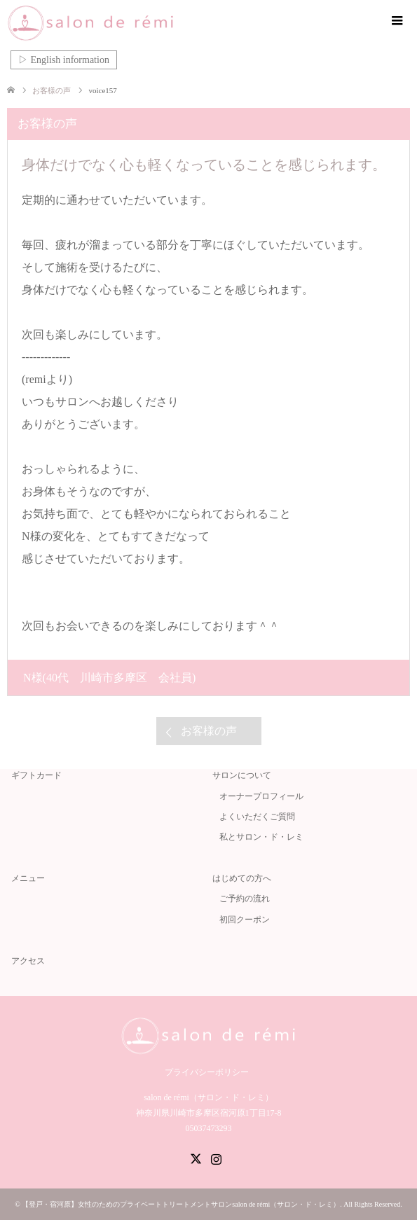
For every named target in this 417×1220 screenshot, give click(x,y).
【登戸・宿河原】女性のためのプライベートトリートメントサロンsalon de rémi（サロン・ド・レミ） (181, 1204)
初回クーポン (244, 919)
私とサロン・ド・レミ (261, 837)
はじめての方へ (241, 878)
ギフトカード (36, 775)
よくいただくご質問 (257, 817)
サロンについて (241, 775)
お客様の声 (209, 731)
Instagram (216, 1157)
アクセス (28, 961)
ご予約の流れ (244, 898)
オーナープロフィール (261, 796)
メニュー (28, 878)
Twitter (195, 1157)
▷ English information (63, 60)
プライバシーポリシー (207, 1072)
